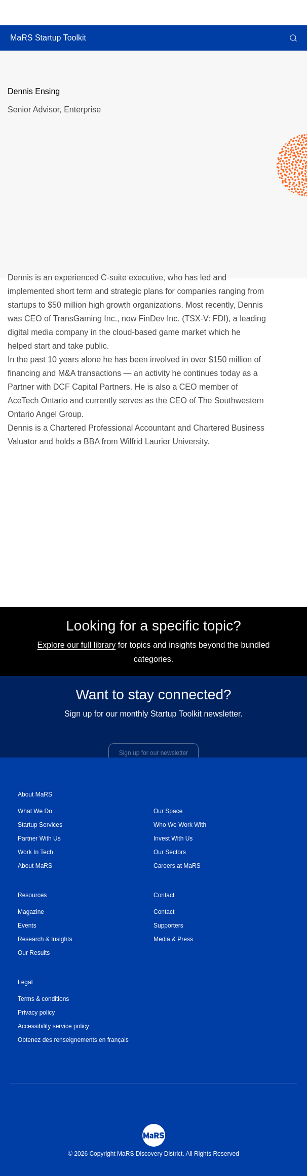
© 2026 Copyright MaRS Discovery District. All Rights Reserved (153, 1153)
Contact (164, 895)
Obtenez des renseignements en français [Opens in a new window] (73, 1039)
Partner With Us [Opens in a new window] (39, 838)
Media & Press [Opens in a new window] (173, 939)
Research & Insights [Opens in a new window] (45, 939)
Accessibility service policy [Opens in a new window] (53, 1026)
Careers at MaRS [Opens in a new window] (177, 865)
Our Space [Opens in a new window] (168, 811)
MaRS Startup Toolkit (48, 37)
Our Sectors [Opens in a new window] (170, 852)
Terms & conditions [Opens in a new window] (43, 998)
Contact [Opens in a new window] (164, 911)
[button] (292, 38)
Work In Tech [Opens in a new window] (35, 852)
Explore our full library (76, 649)
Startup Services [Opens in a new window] (40, 824)
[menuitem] (86, 811)
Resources (32, 895)
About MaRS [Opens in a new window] (35, 865)
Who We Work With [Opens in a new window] (180, 824)
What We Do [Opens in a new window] (35, 811)
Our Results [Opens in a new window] (34, 952)
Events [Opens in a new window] (27, 925)
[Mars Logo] (153, 1135)
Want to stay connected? (153, 698)
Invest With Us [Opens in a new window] (173, 838)
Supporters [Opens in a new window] (168, 925)
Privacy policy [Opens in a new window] (36, 1012)
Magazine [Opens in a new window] (31, 911)
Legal (25, 982)
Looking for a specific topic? (153, 630)
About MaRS (35, 794)
